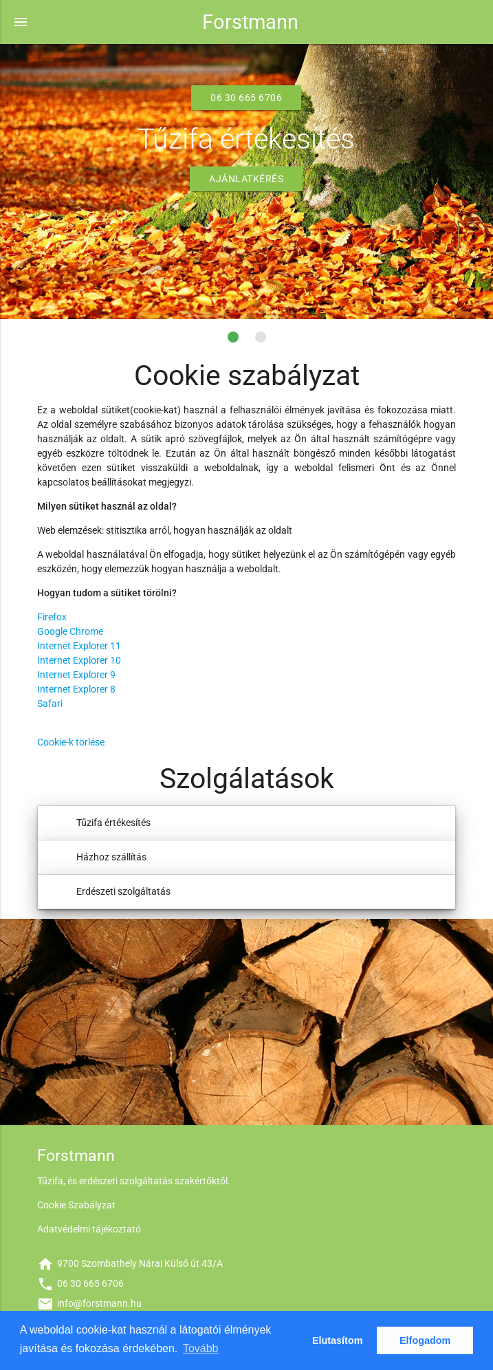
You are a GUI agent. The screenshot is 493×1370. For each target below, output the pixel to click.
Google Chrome (70, 631)
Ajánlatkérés (246, 178)
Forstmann (250, 22)
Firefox (52, 616)
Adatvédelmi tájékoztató (89, 1229)
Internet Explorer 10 (79, 660)
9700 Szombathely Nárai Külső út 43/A (130, 1263)
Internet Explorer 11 (79, 645)
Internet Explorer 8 (76, 689)
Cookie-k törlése (71, 742)
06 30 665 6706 (246, 97)
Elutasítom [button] (337, 1340)
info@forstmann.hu (89, 1303)
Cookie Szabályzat (76, 1204)
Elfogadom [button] (424, 1340)
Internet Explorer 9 (76, 674)
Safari (50, 703)
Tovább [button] (201, 1348)
